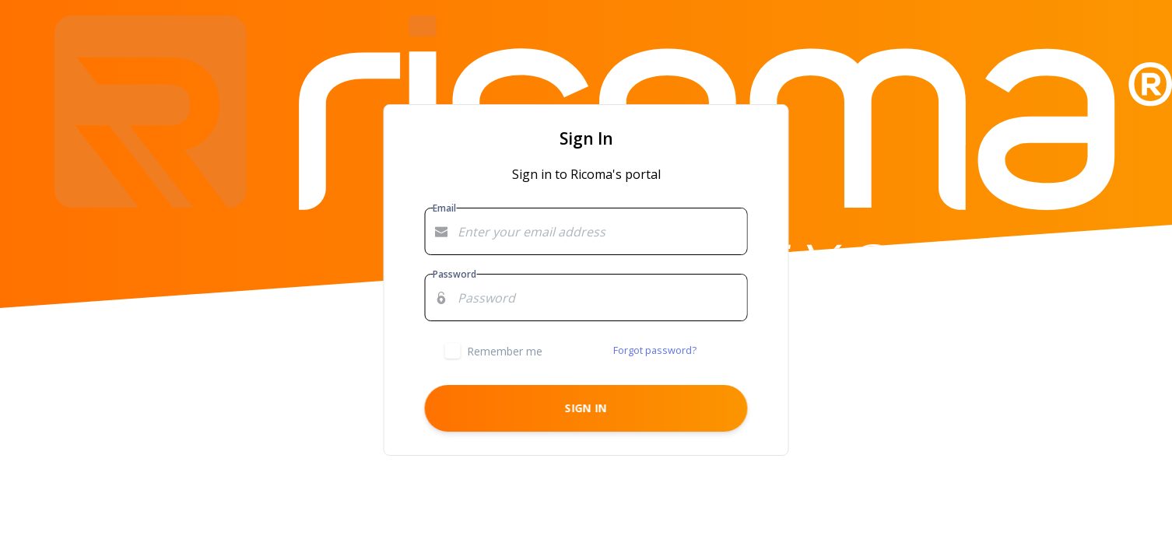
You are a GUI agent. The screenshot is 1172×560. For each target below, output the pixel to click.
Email (444, 208)
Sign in (586, 408)
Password (454, 274)
